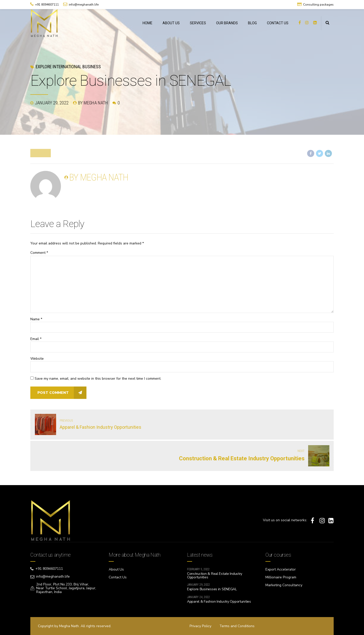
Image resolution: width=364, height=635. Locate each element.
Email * (35, 338)
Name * (36, 319)
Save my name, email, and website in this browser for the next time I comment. (98, 378)
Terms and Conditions (237, 626)
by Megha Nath (93, 102)
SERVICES (198, 23)
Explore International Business (68, 66)
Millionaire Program (280, 577)
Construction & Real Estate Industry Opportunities (214, 575)
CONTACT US (277, 23)
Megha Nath (69, 626)
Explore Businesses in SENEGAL (212, 589)
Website (37, 358)
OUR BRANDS (227, 23)
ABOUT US (171, 23)
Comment (39, 252)
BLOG (252, 23)
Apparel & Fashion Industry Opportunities (219, 601)
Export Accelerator (280, 569)
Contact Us (118, 577)
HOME (147, 23)
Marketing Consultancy (283, 585)
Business (40, 153)
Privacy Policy (200, 626)
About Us (116, 569)
